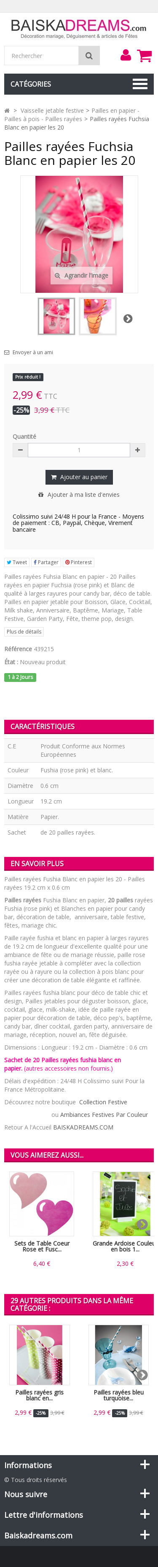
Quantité (24, 436)
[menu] (125, 55)
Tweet (17, 562)
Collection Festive (103, 1102)
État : (11, 662)
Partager (46, 562)
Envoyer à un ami (33, 352)
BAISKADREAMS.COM (83, 1127)
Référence (18, 649)
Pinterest (78, 562)
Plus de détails (24, 631)
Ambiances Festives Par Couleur (104, 1115)
